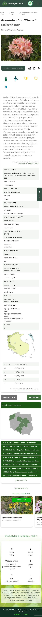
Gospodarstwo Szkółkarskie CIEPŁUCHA (26, 390)
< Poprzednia (9, 397)
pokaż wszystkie (21, 480)
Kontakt (17, 614)
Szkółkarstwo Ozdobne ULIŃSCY (28, 163)
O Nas (26, 614)
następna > (34, 397)
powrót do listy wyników (13, 68)
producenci (39, 194)
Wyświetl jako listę (21, 488)
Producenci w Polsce (11, 405)
